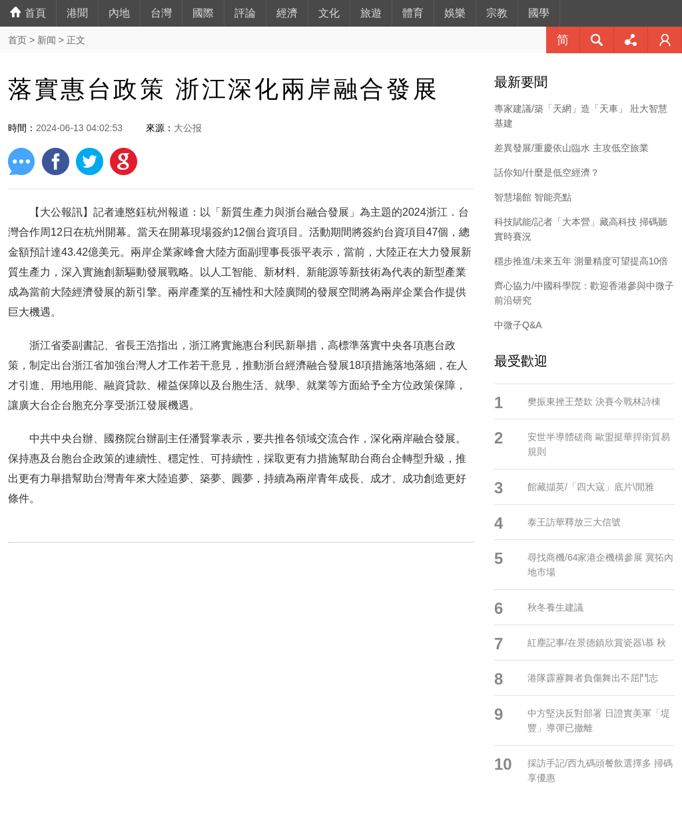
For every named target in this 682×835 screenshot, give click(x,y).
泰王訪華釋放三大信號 (574, 522)
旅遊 (371, 13)
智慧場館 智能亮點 (532, 197)
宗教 (497, 13)
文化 (329, 13)
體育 (413, 13)
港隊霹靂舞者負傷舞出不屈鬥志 (592, 678)
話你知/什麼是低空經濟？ (546, 172)
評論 (245, 13)
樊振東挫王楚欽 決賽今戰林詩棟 (594, 401)
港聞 (77, 13)
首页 (17, 40)
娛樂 (455, 13)
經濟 (287, 13)
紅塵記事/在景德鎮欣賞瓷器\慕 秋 (596, 642)
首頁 (28, 13)
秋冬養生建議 (555, 607)
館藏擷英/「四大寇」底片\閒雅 (590, 486)
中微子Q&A (518, 325)
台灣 (161, 13)
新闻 (46, 40)
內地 (119, 13)
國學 (538, 13)
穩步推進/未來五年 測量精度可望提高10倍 (581, 261)
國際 (203, 13)
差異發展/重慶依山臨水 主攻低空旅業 (571, 147)
